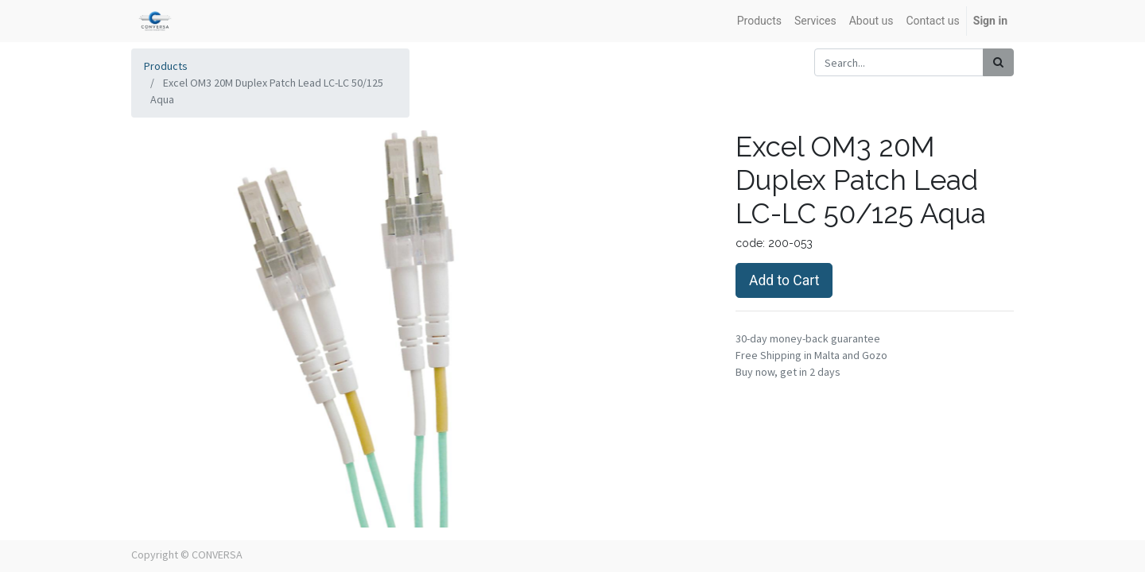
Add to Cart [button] (784, 280)
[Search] (998, 62)
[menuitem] (759, 21)
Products (166, 66)
